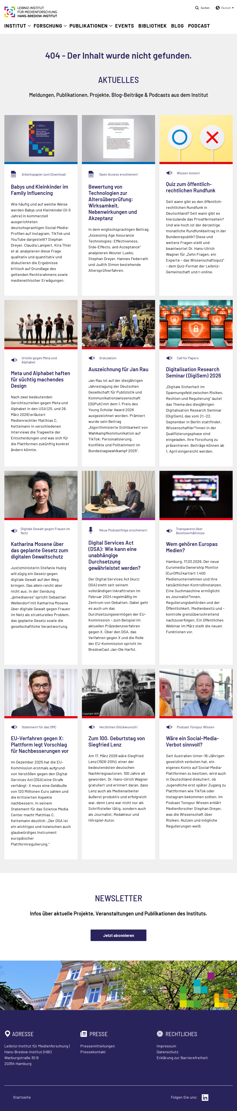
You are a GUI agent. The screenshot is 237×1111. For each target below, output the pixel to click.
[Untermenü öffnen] (29, 26)
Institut (15, 25)
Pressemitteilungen (97, 1045)
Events (124, 25)
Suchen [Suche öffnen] (205, 8)
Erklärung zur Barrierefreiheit (182, 1057)
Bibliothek (152, 25)
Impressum (166, 1045)
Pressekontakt (93, 1051)
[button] (224, 7)
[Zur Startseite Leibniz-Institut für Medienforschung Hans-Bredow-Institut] (30, 15)
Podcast (199, 25)
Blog (177, 25)
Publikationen (89, 25)
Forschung (48, 25)
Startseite (22, 1097)
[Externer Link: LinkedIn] (205, 1097)
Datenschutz (167, 1051)
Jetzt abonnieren (118, 935)
